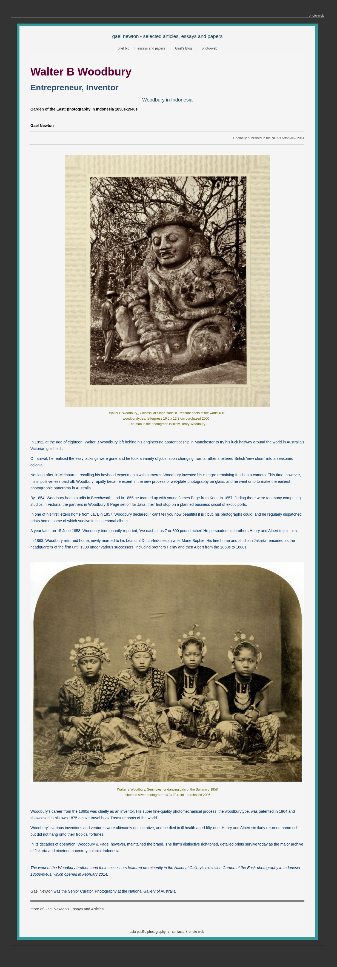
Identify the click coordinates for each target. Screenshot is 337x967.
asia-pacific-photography (148, 932)
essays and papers (151, 48)
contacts (178, 932)
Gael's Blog (183, 48)
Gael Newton (41, 891)
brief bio (123, 48)
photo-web (209, 48)
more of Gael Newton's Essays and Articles (67, 909)
